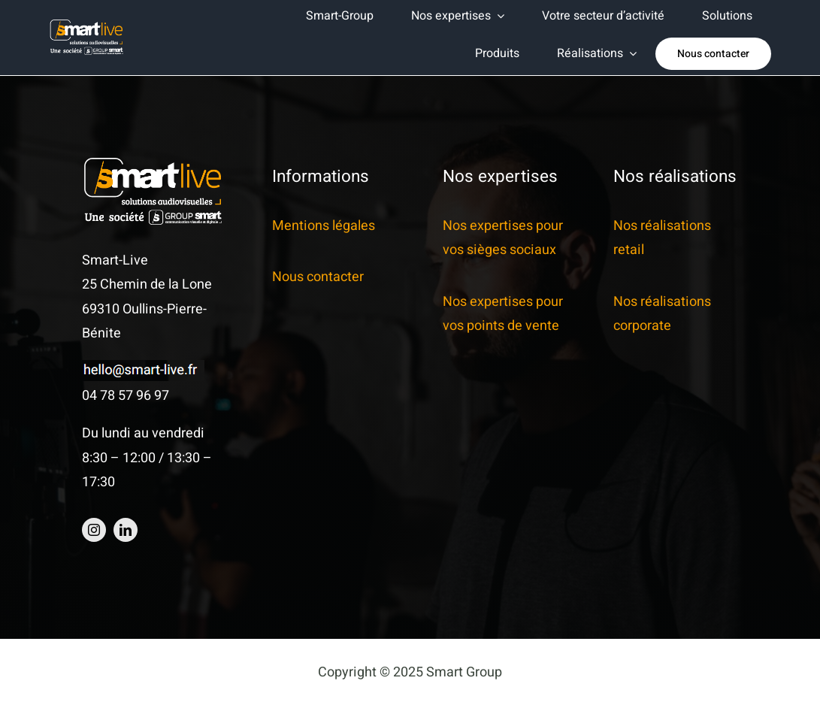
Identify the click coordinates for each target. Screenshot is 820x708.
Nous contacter (318, 277)
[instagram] (94, 530)
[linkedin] (125, 530)
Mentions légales (323, 226)
